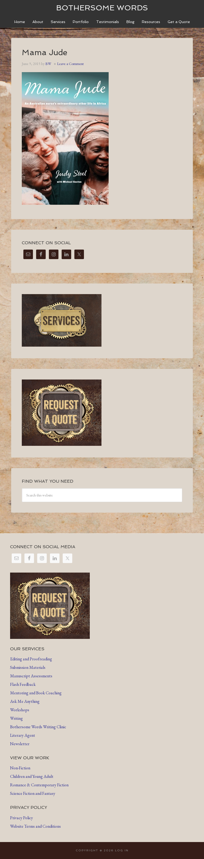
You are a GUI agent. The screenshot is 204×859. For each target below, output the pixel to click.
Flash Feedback (23, 684)
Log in (122, 850)
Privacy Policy (21, 818)
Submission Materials (27, 667)
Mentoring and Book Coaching (36, 693)
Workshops (19, 710)
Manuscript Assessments (31, 676)
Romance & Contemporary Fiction (39, 785)
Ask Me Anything (25, 701)
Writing (16, 718)
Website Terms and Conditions (35, 826)
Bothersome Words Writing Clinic (38, 727)
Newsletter (19, 744)
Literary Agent (22, 735)
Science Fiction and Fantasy (32, 793)
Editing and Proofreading (31, 659)
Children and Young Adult (31, 776)
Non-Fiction (20, 768)
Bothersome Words (102, 7)
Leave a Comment (70, 63)
